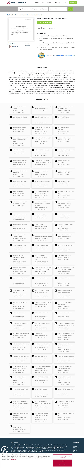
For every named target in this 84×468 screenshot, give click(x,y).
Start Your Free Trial (44, 22)
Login (64, 2)
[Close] (81, 460)
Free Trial (73, 2)
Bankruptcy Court (24, 15)
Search (70, 9)
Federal (15, 15)
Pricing (37, 2)
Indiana (9, 15)
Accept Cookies (62, 464)
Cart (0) (57, 2)
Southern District (36, 15)
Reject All (62, 461)
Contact (49, 2)
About (42, 2)
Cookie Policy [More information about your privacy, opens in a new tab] (13, 459)
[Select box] (33, 9)
